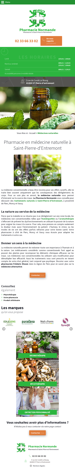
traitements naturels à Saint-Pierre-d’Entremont (38, 200)
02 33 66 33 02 (39, 456)
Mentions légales (39, 466)
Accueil (32, 133)
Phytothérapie (10, 294)
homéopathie (48, 218)
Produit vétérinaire (12, 300)
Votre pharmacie (11, 297)
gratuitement (53, 40)
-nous (37, 275)
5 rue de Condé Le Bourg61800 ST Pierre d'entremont (40, 461)
